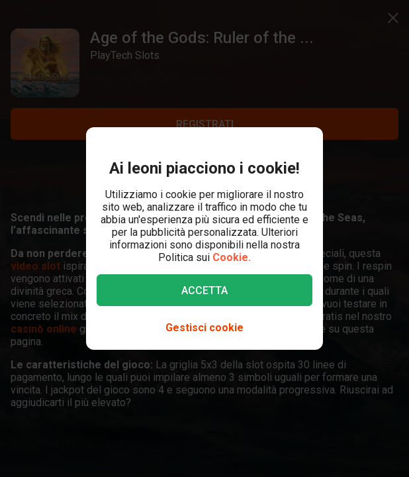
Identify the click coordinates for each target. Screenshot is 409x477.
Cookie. (231, 257)
